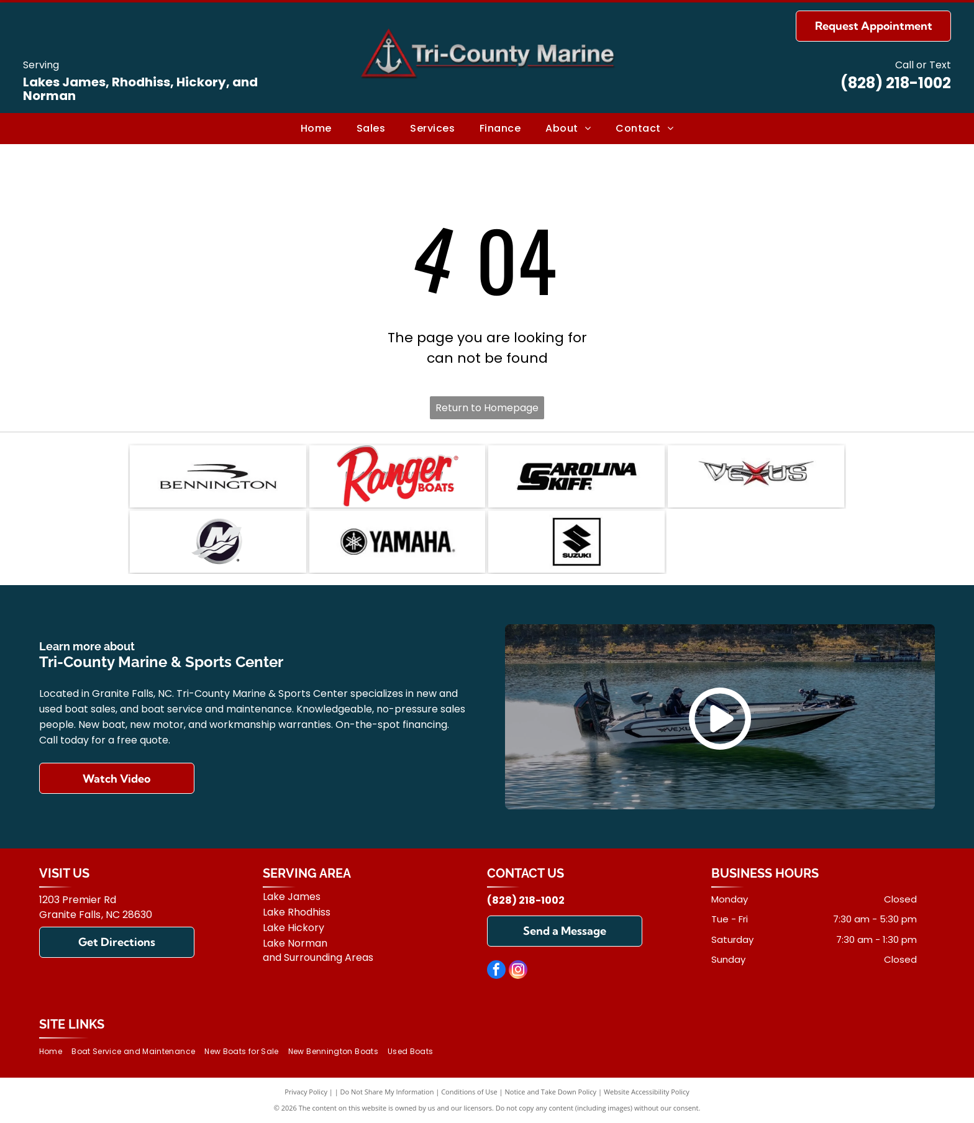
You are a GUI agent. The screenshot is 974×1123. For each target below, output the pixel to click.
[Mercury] (218, 542)
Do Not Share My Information (387, 1091)
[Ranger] (397, 476)
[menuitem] (316, 128)
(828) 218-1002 (895, 83)
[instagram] (518, 971)
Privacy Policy (305, 1091)
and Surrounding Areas (318, 957)
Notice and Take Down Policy (551, 1091)
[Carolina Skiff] (576, 476)
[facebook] (496, 971)
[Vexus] (756, 476)
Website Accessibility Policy (647, 1091)
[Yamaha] (397, 542)
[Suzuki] (576, 542)
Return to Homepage (487, 408)
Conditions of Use (469, 1091)
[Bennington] (218, 476)
